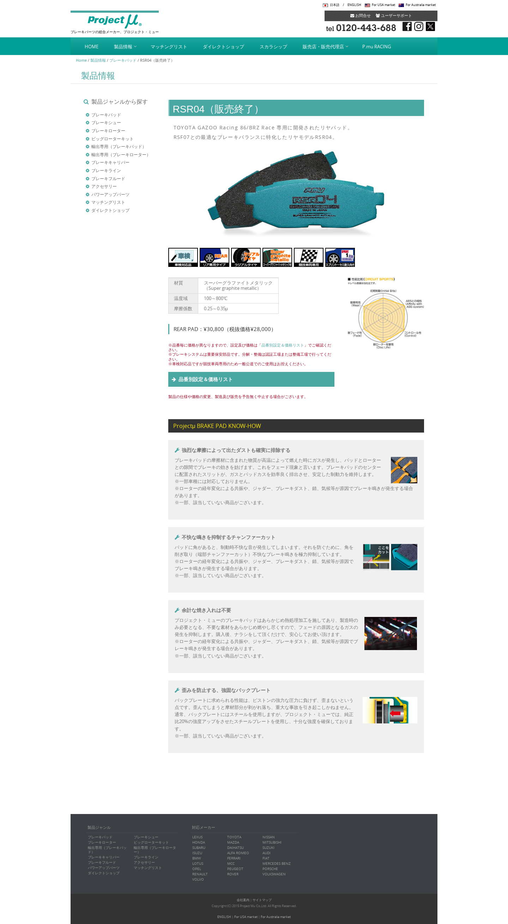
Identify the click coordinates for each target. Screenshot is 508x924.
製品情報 (123, 46)
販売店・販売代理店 (323, 46)
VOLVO (198, 879)
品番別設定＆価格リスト (282, 345)
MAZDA (233, 842)
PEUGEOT (235, 869)
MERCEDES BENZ (276, 863)
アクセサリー (104, 186)
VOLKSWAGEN (274, 874)
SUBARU (198, 847)
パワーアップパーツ (110, 194)
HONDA (198, 842)
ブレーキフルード (108, 178)
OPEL (196, 869)
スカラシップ (273, 46)
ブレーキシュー (106, 122)
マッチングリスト (169, 46)
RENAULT (200, 874)
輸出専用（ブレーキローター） (121, 154)
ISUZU (197, 853)
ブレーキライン (106, 170)
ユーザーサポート (394, 15)
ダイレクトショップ (223, 46)
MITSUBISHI (272, 842)
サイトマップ (262, 900)
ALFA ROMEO (238, 853)
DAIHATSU (235, 847)
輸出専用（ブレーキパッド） (118, 146)
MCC (231, 863)
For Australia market (421, 5)
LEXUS (197, 837)
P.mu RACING (376, 46)
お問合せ (360, 15)
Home (81, 60)
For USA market (383, 5)
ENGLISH (354, 5)
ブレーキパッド (123, 60)
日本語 (334, 5)
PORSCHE (270, 869)
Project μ (114, 21)
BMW (196, 858)
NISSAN (268, 837)
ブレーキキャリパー (110, 162)
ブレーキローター (108, 130)
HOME (91, 46)
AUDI (266, 853)
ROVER (232, 874)
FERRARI (234, 858)
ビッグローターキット (112, 138)
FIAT (266, 858)
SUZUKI (268, 847)
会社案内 (243, 900)
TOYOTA (234, 837)
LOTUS (197, 863)
